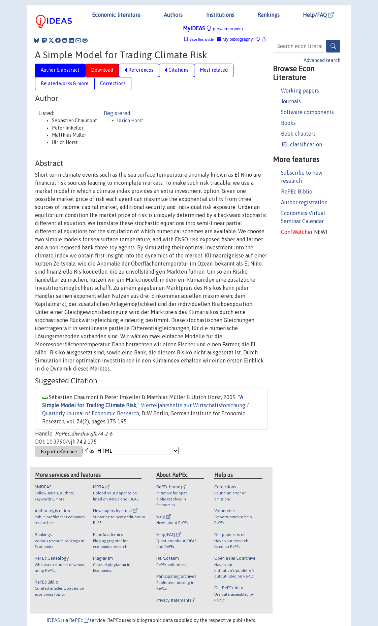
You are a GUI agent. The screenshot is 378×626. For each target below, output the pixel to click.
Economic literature (116, 15)
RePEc (79, 620)
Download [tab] (102, 70)
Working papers (300, 91)
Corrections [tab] (113, 83)
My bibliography (235, 39)
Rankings (268, 15)
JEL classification (301, 144)
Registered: (117, 113)
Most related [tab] (214, 70)
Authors (173, 15)
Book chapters (298, 134)
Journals (291, 101)
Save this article (201, 39)
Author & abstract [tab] (60, 70)
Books (288, 123)
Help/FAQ (318, 15)
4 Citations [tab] (176, 70)
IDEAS (53, 620)
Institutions (220, 15)
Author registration (304, 202)
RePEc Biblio (296, 191)
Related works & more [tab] (65, 83)
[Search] (333, 46)
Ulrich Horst (130, 120)
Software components (307, 112)
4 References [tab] (139, 70)
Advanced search (322, 60)
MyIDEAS (213, 28)
